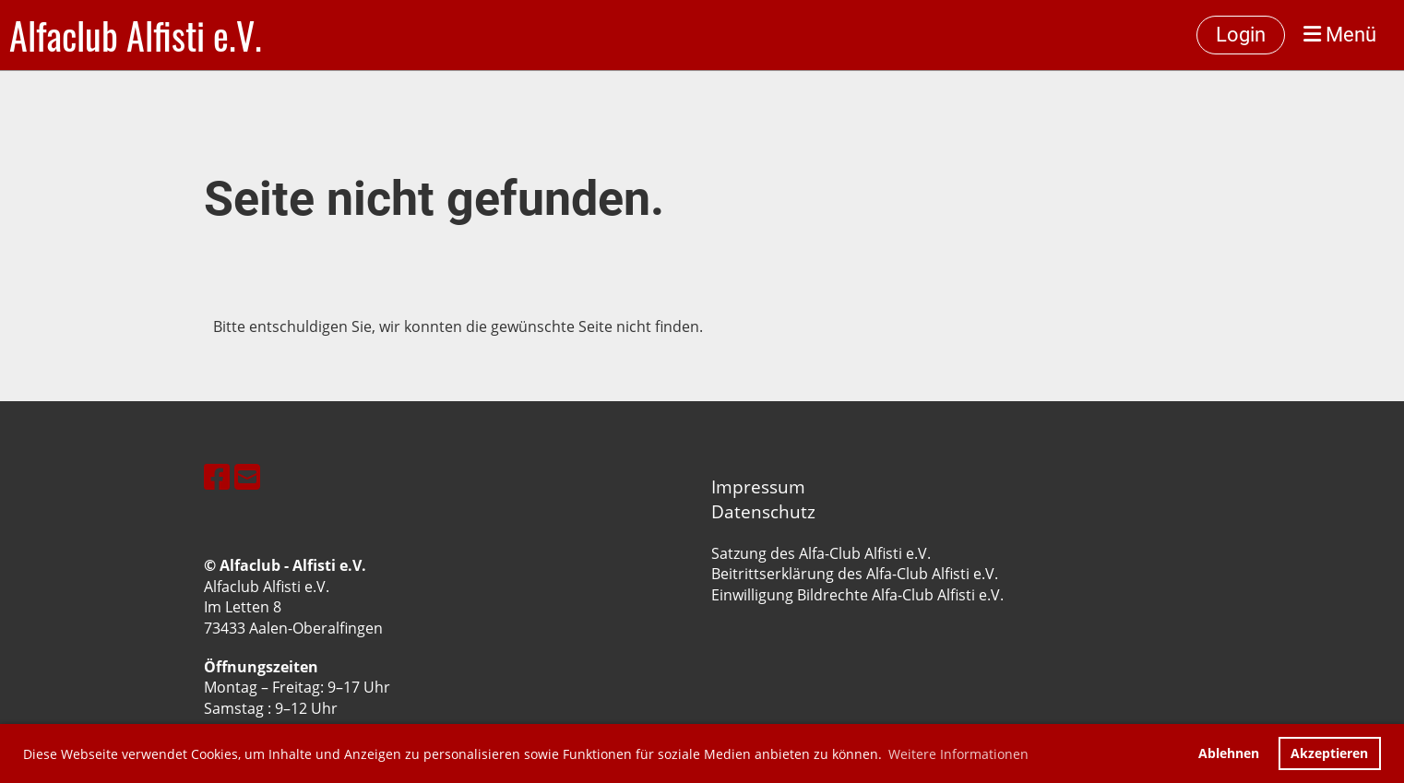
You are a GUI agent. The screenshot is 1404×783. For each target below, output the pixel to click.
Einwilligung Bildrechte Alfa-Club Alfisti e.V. (857, 595)
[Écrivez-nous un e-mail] (247, 476)
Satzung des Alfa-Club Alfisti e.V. (821, 553)
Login (1241, 34)
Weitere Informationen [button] (958, 754)
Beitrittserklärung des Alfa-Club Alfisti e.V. (854, 574)
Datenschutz (763, 511)
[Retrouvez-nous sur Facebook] (217, 476)
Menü (1339, 34)
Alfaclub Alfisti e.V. (135, 35)
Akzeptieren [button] (1329, 753)
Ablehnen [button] (1228, 753)
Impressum (758, 486)
